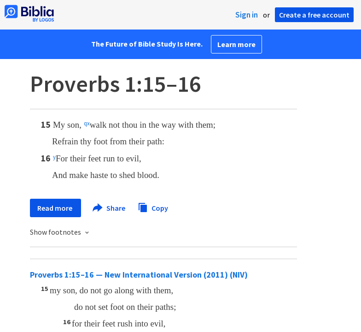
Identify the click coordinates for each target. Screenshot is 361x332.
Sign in (246, 15)
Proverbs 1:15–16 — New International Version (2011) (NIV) (139, 274)
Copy (153, 207)
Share (109, 208)
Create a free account (314, 14)
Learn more (236, 44)
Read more (55, 208)
